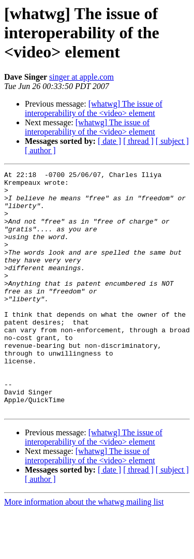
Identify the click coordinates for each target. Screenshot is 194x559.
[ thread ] (138, 141)
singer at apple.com (81, 76)
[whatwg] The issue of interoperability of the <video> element (93, 108)
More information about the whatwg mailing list (83, 550)
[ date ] (109, 141)
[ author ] (40, 150)
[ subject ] (172, 141)
